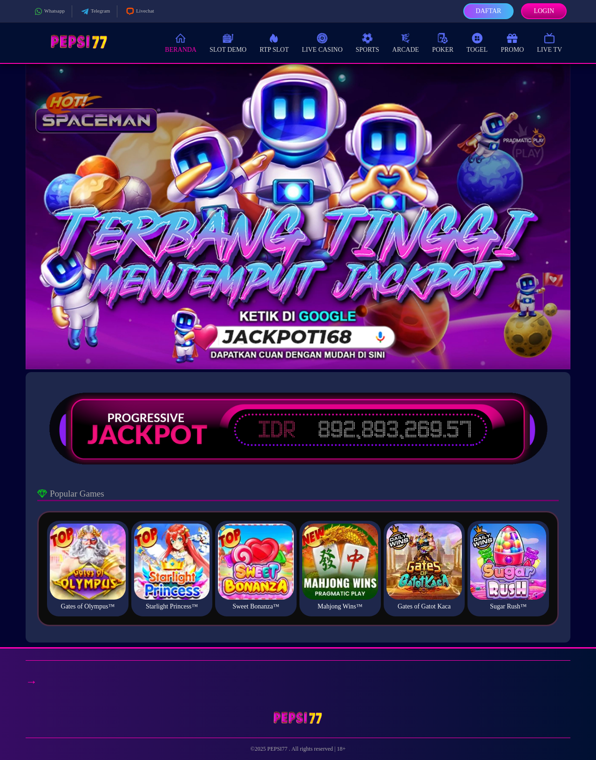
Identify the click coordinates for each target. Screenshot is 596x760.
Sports (367, 42)
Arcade (405, 42)
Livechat (139, 11)
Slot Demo (228, 42)
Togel (477, 42)
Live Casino (322, 42)
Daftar (488, 10)
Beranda (180, 42)
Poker (443, 42)
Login (544, 10)
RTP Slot (274, 42)
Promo (512, 42)
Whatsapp (49, 11)
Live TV (549, 42)
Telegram (94, 11)
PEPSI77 (278, 749)
